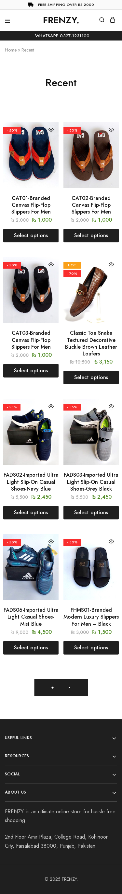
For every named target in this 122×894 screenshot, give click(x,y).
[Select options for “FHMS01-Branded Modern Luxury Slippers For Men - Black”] (91, 648)
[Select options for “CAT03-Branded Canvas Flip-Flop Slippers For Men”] (31, 370)
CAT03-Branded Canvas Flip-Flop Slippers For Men (31, 340)
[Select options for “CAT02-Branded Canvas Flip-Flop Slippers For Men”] (91, 235)
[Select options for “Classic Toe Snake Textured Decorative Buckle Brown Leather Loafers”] (91, 377)
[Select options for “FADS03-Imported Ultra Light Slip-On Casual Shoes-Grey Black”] (91, 512)
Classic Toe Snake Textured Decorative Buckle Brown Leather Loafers (91, 343)
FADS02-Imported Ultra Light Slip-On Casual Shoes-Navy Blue (31, 482)
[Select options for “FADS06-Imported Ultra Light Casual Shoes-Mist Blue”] (31, 648)
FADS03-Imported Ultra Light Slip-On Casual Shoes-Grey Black (91, 482)
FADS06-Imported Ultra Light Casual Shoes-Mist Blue (31, 617)
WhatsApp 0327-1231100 (61, 36)
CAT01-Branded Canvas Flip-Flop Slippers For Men (31, 205)
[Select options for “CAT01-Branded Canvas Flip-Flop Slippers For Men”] (31, 235)
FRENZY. (70, 879)
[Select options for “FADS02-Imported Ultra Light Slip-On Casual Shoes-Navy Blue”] (31, 512)
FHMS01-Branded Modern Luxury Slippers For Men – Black (91, 617)
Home (11, 50)
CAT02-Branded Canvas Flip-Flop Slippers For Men (91, 205)
